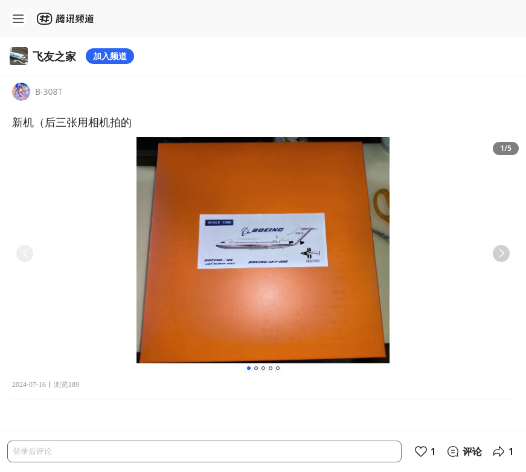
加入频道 (110, 56)
